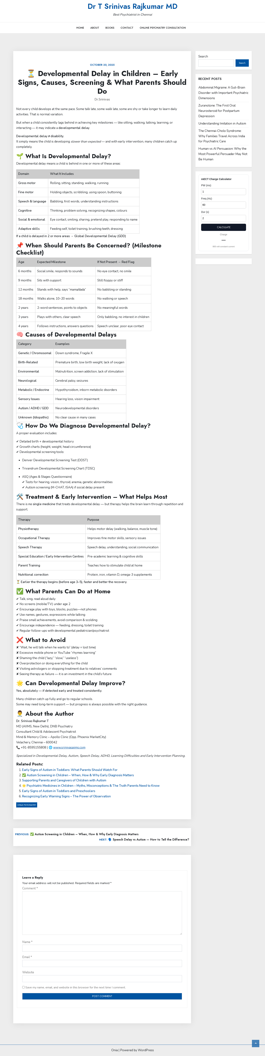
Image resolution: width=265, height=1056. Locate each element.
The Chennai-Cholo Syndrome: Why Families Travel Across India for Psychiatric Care (221, 136)
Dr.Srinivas (102, 99)
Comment (30, 888)
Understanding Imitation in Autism (222, 123)
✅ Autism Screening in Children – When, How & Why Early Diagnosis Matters (78, 775)
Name (27, 942)
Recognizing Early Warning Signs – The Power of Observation (66, 796)
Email (27, 957)
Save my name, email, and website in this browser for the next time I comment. (75, 987)
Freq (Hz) (206, 198)
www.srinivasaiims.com (69, 747)
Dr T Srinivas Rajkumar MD (132, 6)
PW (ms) (206, 185)
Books (109, 28)
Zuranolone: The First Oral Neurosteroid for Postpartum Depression (218, 110)
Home (80, 28)
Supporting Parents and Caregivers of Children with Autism (64, 780)
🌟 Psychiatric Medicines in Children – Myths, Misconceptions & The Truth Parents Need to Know (91, 786)
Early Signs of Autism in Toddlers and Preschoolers (58, 791)
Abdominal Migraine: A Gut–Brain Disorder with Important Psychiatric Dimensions (223, 92)
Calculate (223, 227)
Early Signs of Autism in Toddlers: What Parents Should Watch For (69, 770)
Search (203, 56)
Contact (127, 28)
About (94, 28)
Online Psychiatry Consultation (163, 28)
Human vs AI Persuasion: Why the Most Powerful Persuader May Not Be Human (222, 154)
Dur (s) (205, 212)
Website (28, 972)
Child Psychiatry (26, 804)
